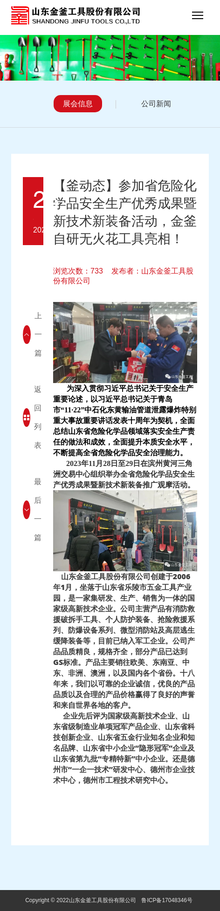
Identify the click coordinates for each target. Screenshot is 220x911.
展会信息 (78, 104)
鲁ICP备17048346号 (166, 900)
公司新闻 (156, 104)
